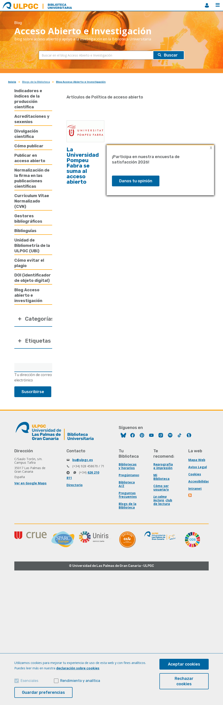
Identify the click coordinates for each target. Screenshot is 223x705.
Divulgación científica (26, 134)
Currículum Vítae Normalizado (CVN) (31, 201)
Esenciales (29, 681)
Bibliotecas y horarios (128, 466)
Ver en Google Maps (30, 483)
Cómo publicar (28, 146)
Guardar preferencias (43, 692)
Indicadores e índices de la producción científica (28, 98)
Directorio (74, 485)
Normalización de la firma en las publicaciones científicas (31, 178)
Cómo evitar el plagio (29, 263)
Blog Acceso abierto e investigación (28, 295)
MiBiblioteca (207, 5)
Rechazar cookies (184, 681)
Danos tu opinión (135, 180)
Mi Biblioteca (161, 477)
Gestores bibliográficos (28, 218)
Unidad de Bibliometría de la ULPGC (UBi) (32, 245)
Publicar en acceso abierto (29, 158)
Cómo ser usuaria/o (161, 488)
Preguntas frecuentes (128, 495)
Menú (217, 5)
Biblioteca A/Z (127, 484)
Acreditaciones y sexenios (31, 119)
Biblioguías (25, 230)
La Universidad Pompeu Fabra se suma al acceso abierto (82, 166)
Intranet (195, 488)
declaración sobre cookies (77, 668)
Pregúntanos (129, 475)
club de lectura (162, 502)
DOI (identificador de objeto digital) (32, 278)
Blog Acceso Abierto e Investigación (81, 81)
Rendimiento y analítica (80, 681)
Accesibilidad (199, 481)
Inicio (12, 81)
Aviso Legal (197, 467)
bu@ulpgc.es (82, 460)
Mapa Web (196, 460)
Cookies (194, 474)
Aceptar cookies (184, 664)
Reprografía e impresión (163, 466)
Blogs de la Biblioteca (36, 81)
